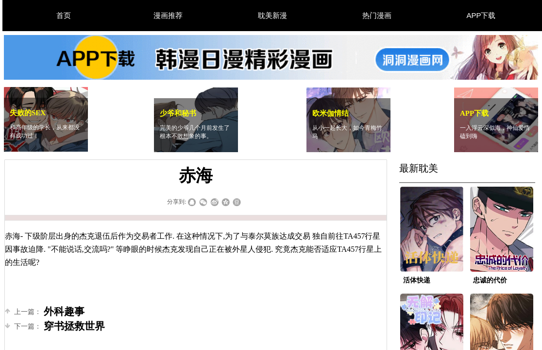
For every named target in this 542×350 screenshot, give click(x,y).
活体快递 (416, 280)
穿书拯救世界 (55, 326)
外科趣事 (45, 312)
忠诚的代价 (490, 280)
